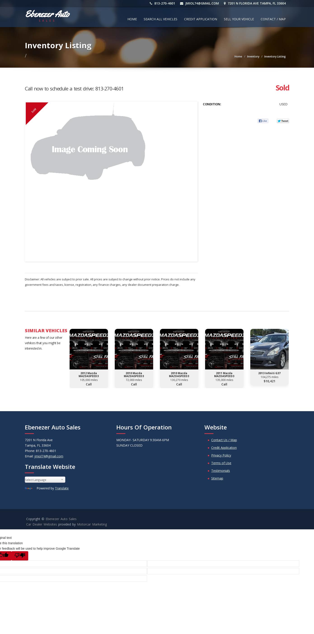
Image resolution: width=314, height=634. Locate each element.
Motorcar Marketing (92, 524)
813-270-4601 (162, 3)
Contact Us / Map (224, 440)
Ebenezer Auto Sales (61, 519)
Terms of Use (221, 463)
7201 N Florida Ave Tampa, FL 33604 (255, 3)
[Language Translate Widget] (45, 480)
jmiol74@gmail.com (199, 3)
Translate (62, 488)
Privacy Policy (221, 455)
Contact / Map (273, 19)
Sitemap (217, 478)
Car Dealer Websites (41, 524)
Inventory (253, 56)
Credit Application (200, 19)
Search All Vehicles (160, 19)
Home (132, 19)
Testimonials (220, 470)
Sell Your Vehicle (239, 19)
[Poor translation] (20, 555)
